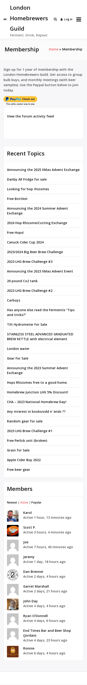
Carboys (13, 300)
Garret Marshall (36, 586)
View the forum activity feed (30, 116)
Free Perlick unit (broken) (27, 440)
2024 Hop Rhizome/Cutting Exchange (37, 223)
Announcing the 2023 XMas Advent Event (40, 271)
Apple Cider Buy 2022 (24, 460)
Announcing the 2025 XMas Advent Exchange (43, 169)
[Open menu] (79, 19)
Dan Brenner (33, 571)
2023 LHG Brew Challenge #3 (29, 261)
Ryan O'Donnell (35, 616)
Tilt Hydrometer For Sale (27, 324)
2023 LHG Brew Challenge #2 (29, 290)
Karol (27, 512)
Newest (12, 502)
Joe (25, 542)
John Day (30, 601)
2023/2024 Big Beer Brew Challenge (35, 252)
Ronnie (28, 648)
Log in (67, 19)
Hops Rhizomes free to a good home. (37, 382)
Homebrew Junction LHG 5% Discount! (37, 392)
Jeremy (29, 557)
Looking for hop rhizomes (28, 189)
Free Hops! (15, 232)
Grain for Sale (18, 450)
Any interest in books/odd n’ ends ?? (36, 411)
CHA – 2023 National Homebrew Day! (36, 402)
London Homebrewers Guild (29, 18)
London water (18, 348)
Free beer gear (18, 469)
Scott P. (29, 527)
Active (24, 502)
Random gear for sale (24, 421)
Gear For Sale (17, 358)
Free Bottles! (17, 198)
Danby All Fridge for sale (27, 179)
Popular (36, 502)
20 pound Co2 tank (22, 281)
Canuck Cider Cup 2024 (25, 242)
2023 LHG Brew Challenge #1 (29, 431)
